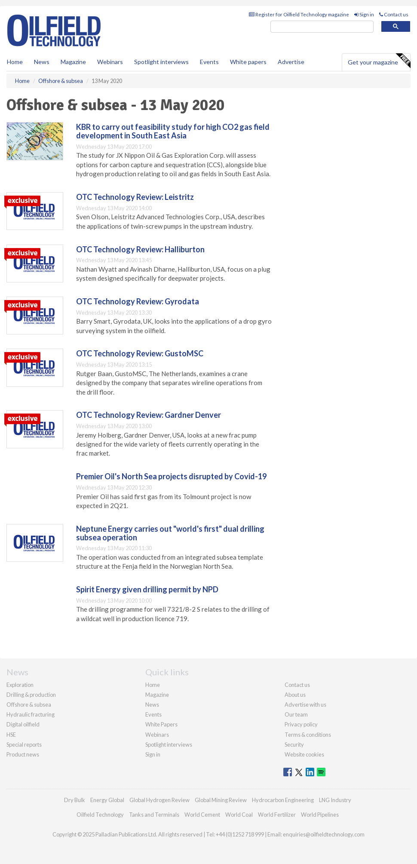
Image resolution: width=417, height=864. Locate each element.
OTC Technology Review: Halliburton (140, 249)
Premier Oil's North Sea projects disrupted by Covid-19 (171, 476)
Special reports (24, 744)
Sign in (364, 14)
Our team (296, 714)
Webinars (110, 61)
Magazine (73, 61)
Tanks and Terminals (154, 814)
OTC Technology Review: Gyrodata (137, 301)
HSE (11, 734)
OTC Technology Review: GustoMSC (139, 353)
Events (209, 61)
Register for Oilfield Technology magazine (299, 14)
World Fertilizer (277, 814)
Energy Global (107, 800)
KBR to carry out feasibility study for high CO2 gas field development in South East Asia (173, 131)
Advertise (291, 61)
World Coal (239, 814)
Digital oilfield (23, 724)
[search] (322, 27)
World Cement (202, 814)
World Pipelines (320, 814)
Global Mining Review (221, 800)
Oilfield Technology (100, 814)
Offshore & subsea (28, 704)
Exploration (20, 684)
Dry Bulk (74, 800)
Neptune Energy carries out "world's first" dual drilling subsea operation (170, 533)
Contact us (393, 14)
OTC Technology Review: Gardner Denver (148, 415)
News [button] (41, 61)
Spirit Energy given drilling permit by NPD (147, 589)
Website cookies (304, 754)
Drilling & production (31, 694)
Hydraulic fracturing (30, 714)
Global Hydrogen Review (159, 800)
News (152, 704)
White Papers (161, 724)
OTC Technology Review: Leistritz (135, 197)
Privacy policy (301, 724)
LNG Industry (335, 800)
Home (15, 61)
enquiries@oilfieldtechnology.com (324, 834)
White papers (248, 61)
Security (294, 744)
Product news (22, 754)
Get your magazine (379, 61)
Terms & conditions (308, 734)
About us (295, 694)
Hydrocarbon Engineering (283, 800)
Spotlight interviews (161, 61)
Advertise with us (305, 704)
